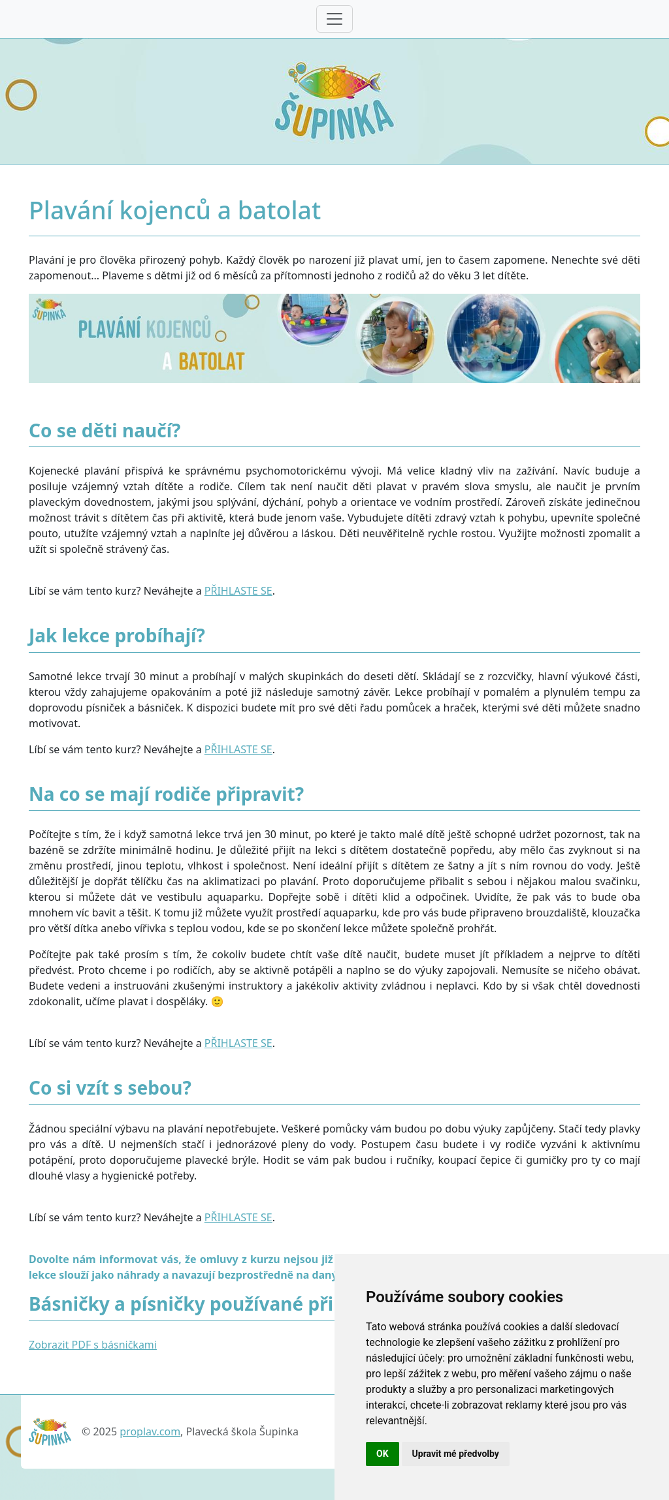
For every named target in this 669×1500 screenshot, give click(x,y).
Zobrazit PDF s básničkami (93, 1344)
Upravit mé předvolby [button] (455, 1453)
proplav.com (150, 1431)
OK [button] (382, 1453)
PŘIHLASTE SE (238, 591)
